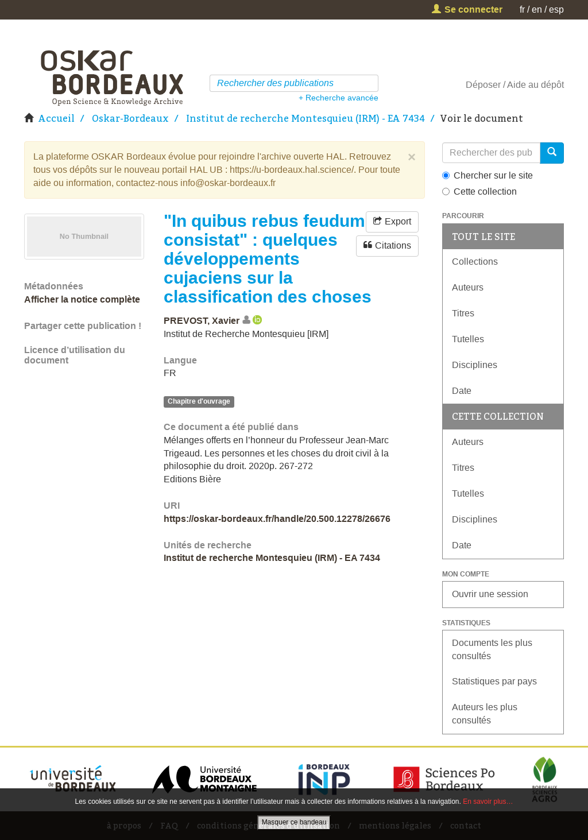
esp (556, 9)
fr (522, 9)
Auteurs (467, 287)
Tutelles (468, 339)
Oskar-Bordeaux (130, 118)
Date (461, 391)
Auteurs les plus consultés (484, 713)
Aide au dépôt (535, 85)
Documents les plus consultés (492, 649)
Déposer (483, 85)
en (537, 9)
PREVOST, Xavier (201, 321)
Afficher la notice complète (82, 299)
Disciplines (474, 365)
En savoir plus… (488, 802)
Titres (463, 313)
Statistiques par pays (494, 681)
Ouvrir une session (490, 594)
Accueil (56, 118)
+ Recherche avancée (338, 97)
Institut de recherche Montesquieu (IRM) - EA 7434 (305, 118)
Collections (475, 261)
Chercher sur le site (487, 175)
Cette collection (479, 191)
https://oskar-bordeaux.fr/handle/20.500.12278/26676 (277, 519)
